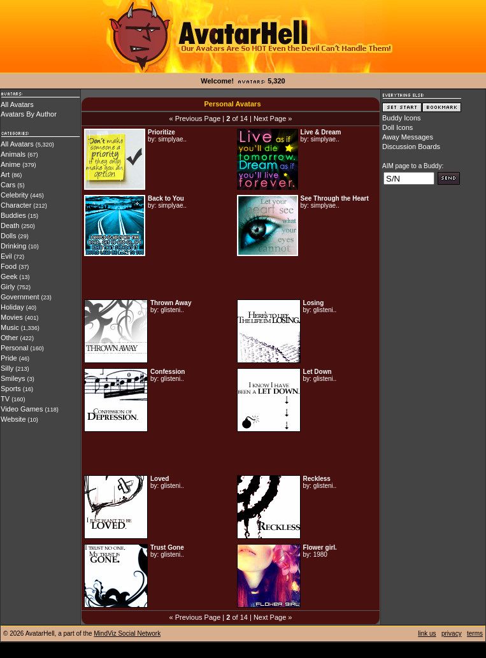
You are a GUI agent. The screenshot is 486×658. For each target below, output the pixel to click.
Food (9, 266)
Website (13, 419)
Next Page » (273, 118)
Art (5, 174)
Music (10, 327)
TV (5, 399)
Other (9, 337)
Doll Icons (397, 127)
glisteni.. (172, 309)
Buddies (13, 215)
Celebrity (14, 195)
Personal (14, 348)
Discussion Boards (411, 146)
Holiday (12, 307)
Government (20, 297)
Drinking (13, 246)
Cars (8, 185)
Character (16, 205)
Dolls (8, 236)
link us (427, 633)
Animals (13, 154)
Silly (7, 368)
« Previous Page (195, 118)
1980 (320, 554)
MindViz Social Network (127, 633)
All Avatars (17, 104)
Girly (8, 286)
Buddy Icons (401, 118)
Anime (10, 164)
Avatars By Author (29, 114)
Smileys (13, 378)
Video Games (22, 409)
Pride (9, 358)
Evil (6, 256)
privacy (451, 633)
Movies (12, 317)
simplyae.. (172, 139)
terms (475, 633)
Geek (9, 276)
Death (10, 225)
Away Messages (407, 137)
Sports (11, 388)
